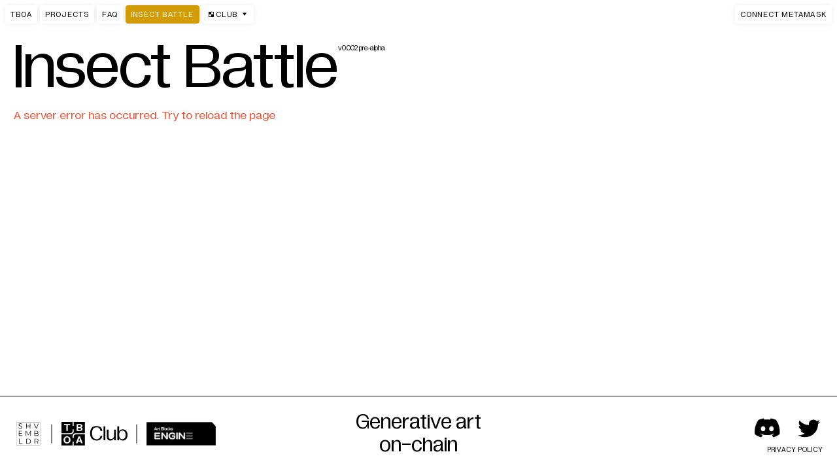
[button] (783, 14)
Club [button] (227, 14)
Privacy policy (795, 449)
